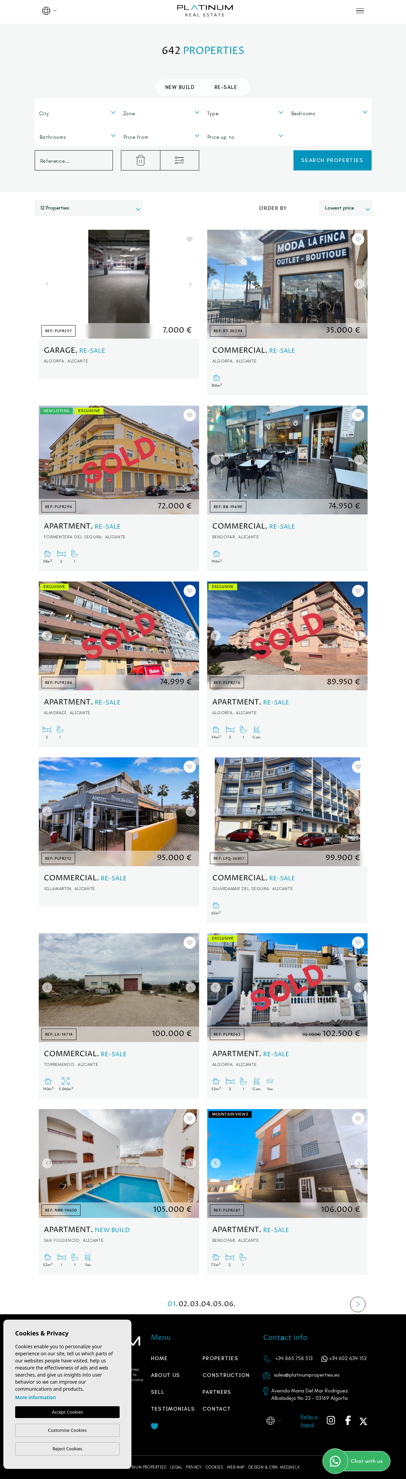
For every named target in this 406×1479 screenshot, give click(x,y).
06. (230, 1304)
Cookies (214, 1467)
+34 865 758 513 (294, 1358)
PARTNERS (216, 1392)
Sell (157, 1392)
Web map (236, 1467)
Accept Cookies (67, 1412)
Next (192, 284)
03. (196, 1304)
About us (165, 1375)
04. (207, 1304)
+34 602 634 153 (348, 1358)
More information (35, 1397)
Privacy (193, 1467)
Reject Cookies (67, 1449)
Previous (45, 284)
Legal (176, 1467)
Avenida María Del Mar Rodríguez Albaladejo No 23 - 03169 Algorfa (309, 1394)
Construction (226, 1375)
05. (219, 1304)
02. (184, 1304)
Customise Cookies (67, 1430)
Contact (216, 1409)
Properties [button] (220, 1358)
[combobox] (77, 112)
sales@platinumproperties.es (306, 1375)
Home (159, 1358)
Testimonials (173, 1409)
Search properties (332, 160)
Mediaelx (290, 1467)
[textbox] (79, 113)
